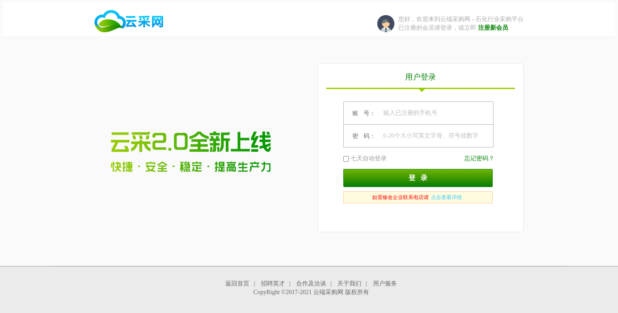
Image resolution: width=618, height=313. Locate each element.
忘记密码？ (479, 158)
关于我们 (349, 283)
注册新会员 (493, 28)
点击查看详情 (446, 197)
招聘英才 (273, 283)
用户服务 (385, 283)
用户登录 (420, 81)
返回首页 (237, 283)
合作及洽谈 (311, 283)
